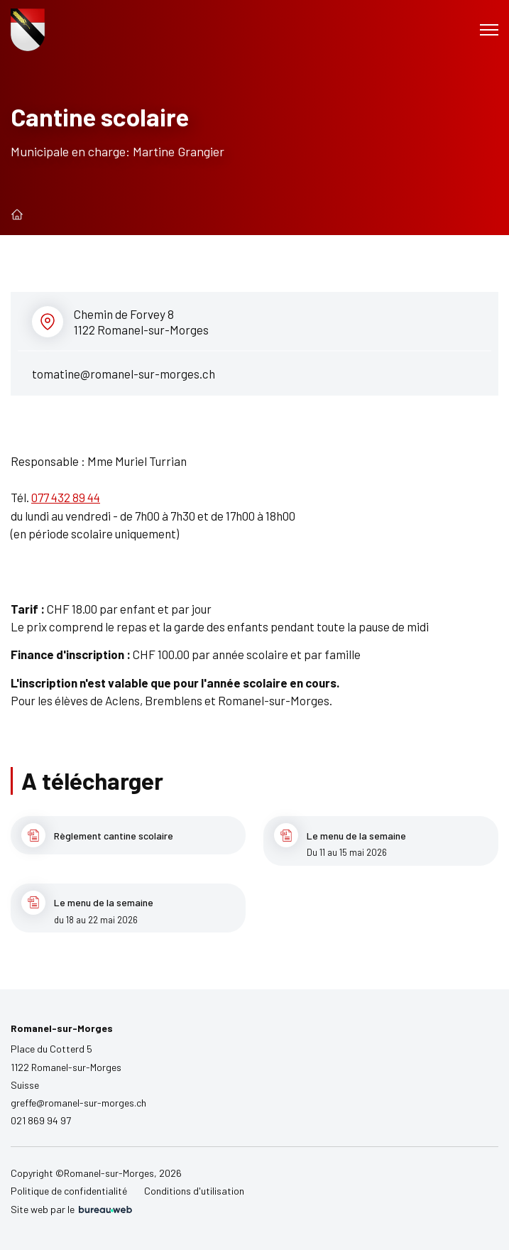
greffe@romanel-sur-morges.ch (78, 1103)
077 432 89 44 (65, 497)
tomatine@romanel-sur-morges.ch (123, 373)
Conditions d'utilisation (194, 1191)
